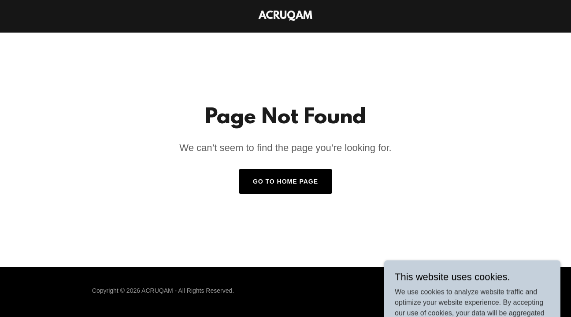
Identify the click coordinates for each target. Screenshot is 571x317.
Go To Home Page (285, 181)
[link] (285, 16)
